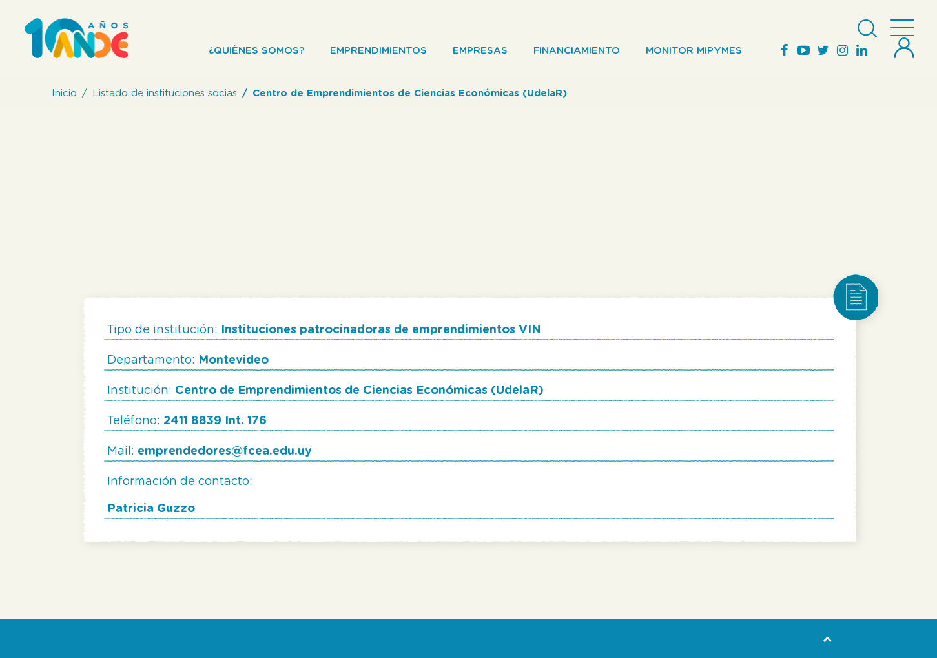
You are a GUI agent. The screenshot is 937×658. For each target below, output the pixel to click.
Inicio (64, 93)
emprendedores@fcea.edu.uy (225, 451)
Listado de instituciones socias (164, 93)
